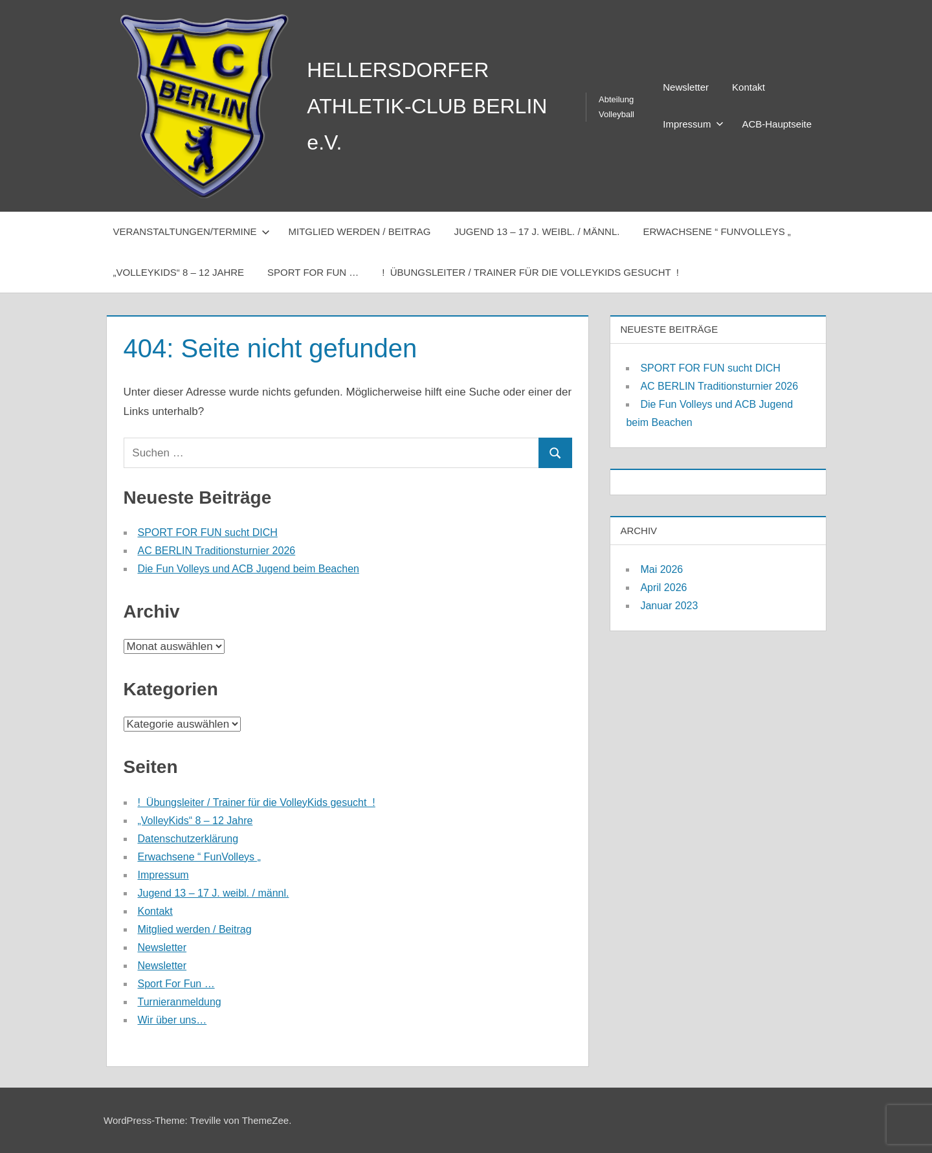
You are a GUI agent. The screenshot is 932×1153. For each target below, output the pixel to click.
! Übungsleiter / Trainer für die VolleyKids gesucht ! (530, 272)
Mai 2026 (661, 569)
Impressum (693, 123)
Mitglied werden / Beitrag (359, 231)
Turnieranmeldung (179, 1001)
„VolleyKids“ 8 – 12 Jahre (179, 272)
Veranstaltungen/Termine (192, 231)
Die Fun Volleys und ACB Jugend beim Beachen (248, 568)
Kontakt (748, 87)
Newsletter (686, 87)
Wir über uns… (172, 1019)
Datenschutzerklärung (188, 838)
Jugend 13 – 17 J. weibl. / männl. (537, 231)
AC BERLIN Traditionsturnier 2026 (217, 550)
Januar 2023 (669, 605)
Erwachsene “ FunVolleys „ (716, 231)
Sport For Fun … (313, 272)
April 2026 (663, 587)
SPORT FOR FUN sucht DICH (208, 532)
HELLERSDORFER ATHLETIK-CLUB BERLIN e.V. (427, 106)
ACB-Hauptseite (777, 123)
